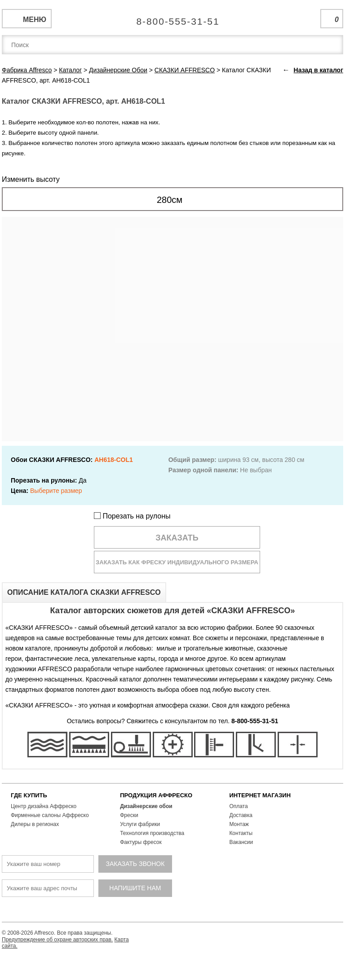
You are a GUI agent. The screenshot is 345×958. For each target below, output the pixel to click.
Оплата (238, 806)
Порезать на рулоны (132, 516)
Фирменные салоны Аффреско (50, 815)
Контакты (240, 833)
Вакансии (241, 842)
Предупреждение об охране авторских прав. (57, 939)
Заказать (177, 537)
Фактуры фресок (141, 842)
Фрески (129, 815)
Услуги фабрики (140, 824)
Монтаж (239, 824)
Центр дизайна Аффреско (43, 806)
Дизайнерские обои (146, 806)
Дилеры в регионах (35, 824)
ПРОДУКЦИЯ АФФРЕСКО (156, 795)
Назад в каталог (318, 70)
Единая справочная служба (173, 17)
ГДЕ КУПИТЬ (29, 795)
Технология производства (152, 833)
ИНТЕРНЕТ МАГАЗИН (260, 795)
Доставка (240, 815)
